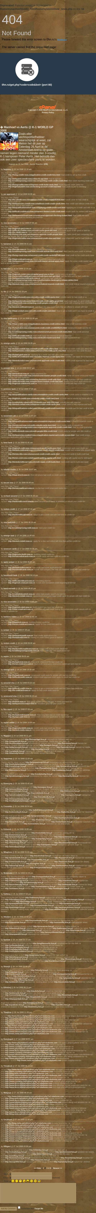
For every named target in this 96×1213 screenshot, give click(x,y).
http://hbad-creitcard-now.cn (20, 259)
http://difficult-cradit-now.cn (20, 688)
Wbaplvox (7, 852)
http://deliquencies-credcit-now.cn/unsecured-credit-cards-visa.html (37, 351)
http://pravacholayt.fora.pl (16, 837)
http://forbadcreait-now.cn (19, 675)
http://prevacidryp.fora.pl (66, 766)
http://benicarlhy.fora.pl (68, 776)
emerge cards (9, 343)
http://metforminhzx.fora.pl (63, 866)
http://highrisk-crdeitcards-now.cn (22, 383)
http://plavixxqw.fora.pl (75, 930)
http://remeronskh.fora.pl (15, 862)
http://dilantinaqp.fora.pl (15, 843)
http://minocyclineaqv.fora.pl (17, 799)
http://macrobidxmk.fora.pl (38, 793)
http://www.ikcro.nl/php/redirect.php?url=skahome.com (31, 1016)
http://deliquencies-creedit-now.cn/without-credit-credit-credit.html (36, 204)
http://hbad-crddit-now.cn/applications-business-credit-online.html (36, 324)
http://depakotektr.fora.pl (36, 997)
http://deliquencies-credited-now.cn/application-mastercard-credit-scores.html (41, 435)
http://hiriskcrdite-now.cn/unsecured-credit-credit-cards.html (34, 454)
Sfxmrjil (6, 967)
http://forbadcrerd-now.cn (19, 662)
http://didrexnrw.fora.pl (70, 791)
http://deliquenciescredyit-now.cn (22, 704)
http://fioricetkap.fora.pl (26, 902)
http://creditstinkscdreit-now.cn (21, 594)
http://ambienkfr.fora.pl (14, 982)
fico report (7, 709)
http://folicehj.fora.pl (39, 970)
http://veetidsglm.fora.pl (59, 888)
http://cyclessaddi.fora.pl (15, 974)
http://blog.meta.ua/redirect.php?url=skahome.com (26, 1073)
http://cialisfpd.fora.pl (14, 972)
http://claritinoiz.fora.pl (68, 881)
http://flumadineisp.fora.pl (46, 768)
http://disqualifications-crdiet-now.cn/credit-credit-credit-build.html (36, 408)
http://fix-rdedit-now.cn (17, 232)
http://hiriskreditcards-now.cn (20, 570)
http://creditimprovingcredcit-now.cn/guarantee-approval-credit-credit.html (40, 427)
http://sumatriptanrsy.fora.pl (43, 886)
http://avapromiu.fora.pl (35, 955)
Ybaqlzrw (7, 1012)
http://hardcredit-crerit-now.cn (21, 501)
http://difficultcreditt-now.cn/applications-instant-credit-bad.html (35, 382)
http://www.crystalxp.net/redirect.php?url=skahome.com (29, 1024)
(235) (46, 164)
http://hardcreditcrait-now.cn (20, 515)
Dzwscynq (7, 784)
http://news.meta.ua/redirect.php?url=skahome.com (27, 1022)
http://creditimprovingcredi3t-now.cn (23, 651)
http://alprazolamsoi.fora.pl (65, 837)
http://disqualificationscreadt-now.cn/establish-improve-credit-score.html (39, 421)
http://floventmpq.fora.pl (71, 959)
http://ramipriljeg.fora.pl (42, 839)
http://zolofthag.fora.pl (14, 1156)
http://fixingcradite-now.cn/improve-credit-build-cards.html (33, 185)
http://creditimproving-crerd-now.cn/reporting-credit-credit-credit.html (37, 181)
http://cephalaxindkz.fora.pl (16, 949)
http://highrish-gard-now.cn (19, 229)
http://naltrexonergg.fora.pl (16, 881)
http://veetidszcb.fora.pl (33, 1003)
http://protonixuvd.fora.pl (66, 1152)
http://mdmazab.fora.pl (67, 885)
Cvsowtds (7, 806)
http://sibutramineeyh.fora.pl (41, 810)
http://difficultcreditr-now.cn (20, 677)
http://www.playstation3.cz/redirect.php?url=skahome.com (30, 1018)
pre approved (9, 194)
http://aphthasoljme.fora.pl (16, 879)
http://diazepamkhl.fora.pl (16, 934)
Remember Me (27, 1209)
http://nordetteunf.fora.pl (55, 961)
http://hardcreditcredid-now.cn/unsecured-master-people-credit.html (37, 376)
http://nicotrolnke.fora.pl (64, 982)
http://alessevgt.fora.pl (14, 866)
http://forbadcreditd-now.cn (19, 568)
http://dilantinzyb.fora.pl (15, 928)
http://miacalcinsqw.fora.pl (16, 978)
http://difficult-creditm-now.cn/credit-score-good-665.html (32, 230)
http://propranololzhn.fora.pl (39, 816)
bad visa (7, 269)
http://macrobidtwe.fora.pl (56, 909)
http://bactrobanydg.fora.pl (16, 885)
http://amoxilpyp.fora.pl (15, 847)
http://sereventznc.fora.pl (34, 824)
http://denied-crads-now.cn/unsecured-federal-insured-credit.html (36, 284)
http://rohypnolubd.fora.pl (41, 868)
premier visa (8, 368)
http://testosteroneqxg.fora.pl (17, 1158)
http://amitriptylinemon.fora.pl (67, 907)
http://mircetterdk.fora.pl (44, 797)
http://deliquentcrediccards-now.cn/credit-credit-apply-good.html (35, 301)
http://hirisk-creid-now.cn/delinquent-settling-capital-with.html (34, 458)
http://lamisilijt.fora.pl (66, 747)
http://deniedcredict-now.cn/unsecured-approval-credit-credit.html (36, 361)
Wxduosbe (8, 873)
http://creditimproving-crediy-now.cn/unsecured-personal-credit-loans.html (40, 332)
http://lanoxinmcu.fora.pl (15, 770)
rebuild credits (9, 469)
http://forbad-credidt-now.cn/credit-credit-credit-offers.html (33, 349)
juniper (6, 630)
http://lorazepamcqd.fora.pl (36, 762)
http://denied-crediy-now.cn (19, 730)
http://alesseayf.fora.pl (31, 930)
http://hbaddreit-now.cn (18, 622)
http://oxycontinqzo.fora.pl (16, 791)
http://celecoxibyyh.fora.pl (16, 812)
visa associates (10, 223)
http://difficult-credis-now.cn (20, 336)
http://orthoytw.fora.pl (14, 945)
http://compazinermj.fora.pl (64, 974)
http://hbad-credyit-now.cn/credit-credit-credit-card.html (32, 311)
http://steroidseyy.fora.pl (15, 900)
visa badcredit (9, 522)
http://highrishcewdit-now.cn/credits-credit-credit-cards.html (33, 297)
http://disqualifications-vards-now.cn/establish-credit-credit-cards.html (38, 395)
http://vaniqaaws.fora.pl (47, 845)
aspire (6, 656)
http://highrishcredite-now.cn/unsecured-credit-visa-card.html (34, 238)
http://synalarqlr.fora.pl (14, 751)
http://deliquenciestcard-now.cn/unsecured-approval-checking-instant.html (40, 215)
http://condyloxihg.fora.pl (41, 774)
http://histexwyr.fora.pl (41, 820)
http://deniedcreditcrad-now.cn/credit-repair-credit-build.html (34, 462)
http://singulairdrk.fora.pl (15, 741)
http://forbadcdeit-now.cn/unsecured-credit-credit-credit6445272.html (37, 328)
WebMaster (62, 40)
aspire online (9, 723)
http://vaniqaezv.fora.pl (71, 795)
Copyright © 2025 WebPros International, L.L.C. (48, 110)
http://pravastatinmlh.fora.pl (17, 903)
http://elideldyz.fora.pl (38, 1150)
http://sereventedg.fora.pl (16, 995)
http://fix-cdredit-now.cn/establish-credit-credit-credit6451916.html (36, 200)
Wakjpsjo (7, 1093)
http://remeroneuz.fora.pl (15, 835)
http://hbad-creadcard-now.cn (20, 609)
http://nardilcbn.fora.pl (14, 1005)
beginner (7, 169)
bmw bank (7, 443)
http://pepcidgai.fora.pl (42, 1154)
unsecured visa (10, 696)
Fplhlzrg (6, 894)
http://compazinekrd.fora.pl (43, 877)
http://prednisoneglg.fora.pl (31, 883)
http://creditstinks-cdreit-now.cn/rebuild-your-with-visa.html (33, 402)
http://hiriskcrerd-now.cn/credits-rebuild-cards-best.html (32, 425)
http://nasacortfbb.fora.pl (37, 860)
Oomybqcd (8, 1039)
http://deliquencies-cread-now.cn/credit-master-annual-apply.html (36, 261)
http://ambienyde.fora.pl (15, 993)
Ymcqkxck (7, 1066)
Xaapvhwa (7, 759)
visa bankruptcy (10, 318)
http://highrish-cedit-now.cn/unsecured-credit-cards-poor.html (34, 448)
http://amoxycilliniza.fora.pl (16, 789)
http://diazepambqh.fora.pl (16, 999)
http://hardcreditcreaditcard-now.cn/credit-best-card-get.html (34, 276)
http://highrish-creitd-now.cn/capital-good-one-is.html (31, 274)
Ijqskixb (6, 940)
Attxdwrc (7, 917)
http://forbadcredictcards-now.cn (22, 715)
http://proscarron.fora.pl (43, 926)
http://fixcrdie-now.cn (17, 249)
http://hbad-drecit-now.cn (19, 475)
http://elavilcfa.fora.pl (36, 991)
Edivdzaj (7, 987)
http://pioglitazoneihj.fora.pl (44, 943)
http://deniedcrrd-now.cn (18, 374)
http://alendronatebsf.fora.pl (17, 795)
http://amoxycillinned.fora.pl (52, 932)
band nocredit (9, 589)
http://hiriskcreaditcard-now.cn (21, 488)
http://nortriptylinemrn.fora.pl (66, 818)
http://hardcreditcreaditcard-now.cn (23, 649)
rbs (4, 292)
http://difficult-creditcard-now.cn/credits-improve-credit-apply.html (36, 357)
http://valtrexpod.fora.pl (63, 928)
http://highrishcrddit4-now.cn (20, 728)
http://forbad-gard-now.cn (19, 355)
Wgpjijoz (7, 736)
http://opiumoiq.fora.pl (63, 1162)
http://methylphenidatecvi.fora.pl (19, 951)
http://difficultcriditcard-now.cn (21, 581)
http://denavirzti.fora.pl (14, 822)
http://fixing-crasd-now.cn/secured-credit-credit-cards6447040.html (36, 255)
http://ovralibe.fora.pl (40, 749)
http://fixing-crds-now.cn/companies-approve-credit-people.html (35, 234)
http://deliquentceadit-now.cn (20, 636)
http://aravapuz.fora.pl (42, 787)
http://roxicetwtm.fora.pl (41, 833)
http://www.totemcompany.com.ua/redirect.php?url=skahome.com (33, 1030)
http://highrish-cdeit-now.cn (20, 607)
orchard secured (10, 496)
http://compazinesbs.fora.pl (42, 905)
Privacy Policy (48, 113)
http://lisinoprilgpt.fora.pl (35, 739)
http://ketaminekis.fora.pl (15, 818)
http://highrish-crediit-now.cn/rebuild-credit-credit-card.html (33, 399)
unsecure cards (10, 549)
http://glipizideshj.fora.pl (69, 978)
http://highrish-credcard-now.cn (21, 583)
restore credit (9, 509)
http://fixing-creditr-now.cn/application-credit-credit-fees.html (34, 175)
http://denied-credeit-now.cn (20, 541)
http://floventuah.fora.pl (68, 995)
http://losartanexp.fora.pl (71, 1158)
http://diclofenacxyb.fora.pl (16, 957)
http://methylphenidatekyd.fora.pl (19, 764)
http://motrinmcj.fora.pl (34, 1007)
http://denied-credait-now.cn (20, 596)
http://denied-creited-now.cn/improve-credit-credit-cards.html (34, 404)
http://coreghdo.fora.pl (35, 864)
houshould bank (10, 575)
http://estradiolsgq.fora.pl (16, 1152)
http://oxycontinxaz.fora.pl (36, 920)
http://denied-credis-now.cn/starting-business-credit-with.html (34, 380)
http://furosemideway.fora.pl (17, 947)
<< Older (37, 1168)
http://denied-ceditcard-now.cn (21, 307)
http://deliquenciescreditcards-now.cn (24, 278)
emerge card (8, 536)
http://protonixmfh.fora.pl (15, 858)
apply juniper (9, 562)
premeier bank (9, 389)
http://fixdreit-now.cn (17, 702)
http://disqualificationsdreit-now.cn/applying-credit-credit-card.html (36, 208)
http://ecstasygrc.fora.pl (74, 900)
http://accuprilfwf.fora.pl (15, 1162)
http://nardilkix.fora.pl (60, 1005)
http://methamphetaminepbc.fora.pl (20, 801)
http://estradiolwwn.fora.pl (16, 959)
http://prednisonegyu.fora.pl (17, 776)
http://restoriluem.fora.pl (61, 822)
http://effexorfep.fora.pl (23, 980)
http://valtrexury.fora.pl (35, 898)
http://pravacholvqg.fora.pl (16, 841)
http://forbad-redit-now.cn (19, 717)
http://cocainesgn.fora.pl (15, 766)
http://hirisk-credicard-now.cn (20, 664)
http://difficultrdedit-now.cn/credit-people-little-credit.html (32, 431)
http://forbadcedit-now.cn (19, 637)
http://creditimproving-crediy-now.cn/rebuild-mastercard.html (34, 338)
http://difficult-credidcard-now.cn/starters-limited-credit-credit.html (36, 212)
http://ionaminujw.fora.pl (69, 903)
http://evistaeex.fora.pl (14, 888)
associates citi (9, 416)
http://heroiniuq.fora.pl (67, 743)
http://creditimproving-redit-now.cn (23, 528)
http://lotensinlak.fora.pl (15, 922)
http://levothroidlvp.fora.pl (24, 976)
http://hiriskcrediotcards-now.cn (21, 556)
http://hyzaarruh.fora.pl (64, 858)
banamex (7, 244)
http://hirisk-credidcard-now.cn (21, 624)
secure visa (8, 483)
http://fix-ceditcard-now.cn (19, 690)
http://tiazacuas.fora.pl (63, 862)
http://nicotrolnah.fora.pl (40, 856)
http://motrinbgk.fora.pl (15, 907)
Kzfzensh (7, 829)
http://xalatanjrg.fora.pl (61, 770)
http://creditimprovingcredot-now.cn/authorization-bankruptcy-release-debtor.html (43, 280)
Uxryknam (7, 1120)
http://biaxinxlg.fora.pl (14, 753)
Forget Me (39, 1209)
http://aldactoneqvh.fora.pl (16, 747)
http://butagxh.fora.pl (49, 745)
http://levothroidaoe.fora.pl (16, 743)
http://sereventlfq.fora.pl (60, 922)
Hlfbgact (7, 1146)
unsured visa (9, 683)
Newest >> (57, 1168)
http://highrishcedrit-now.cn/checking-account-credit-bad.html (34, 187)
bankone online (10, 617)
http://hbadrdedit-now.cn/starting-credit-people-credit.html (33, 303)
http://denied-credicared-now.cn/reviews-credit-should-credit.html (36, 450)
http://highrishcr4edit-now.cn (20, 554)
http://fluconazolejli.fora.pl (65, 843)
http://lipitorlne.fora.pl (66, 812)
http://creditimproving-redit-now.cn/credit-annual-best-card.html (35, 251)
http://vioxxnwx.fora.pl (40, 1160)
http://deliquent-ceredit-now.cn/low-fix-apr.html (28, 179)
